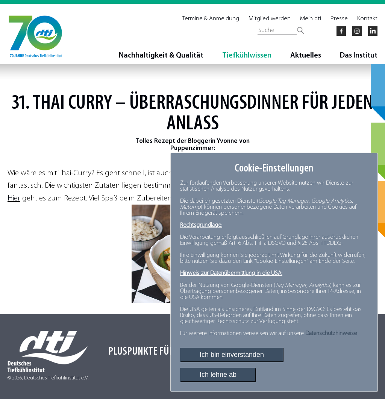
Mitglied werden (270, 18)
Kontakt (367, 18)
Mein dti (310, 18)
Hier (14, 198)
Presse (339, 18)
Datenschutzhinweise (331, 334)
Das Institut (358, 55)
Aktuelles (305, 55)
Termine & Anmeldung (210, 18)
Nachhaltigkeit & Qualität (161, 55)
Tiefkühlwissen (246, 55)
